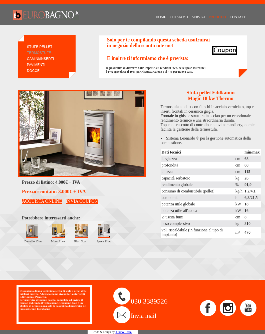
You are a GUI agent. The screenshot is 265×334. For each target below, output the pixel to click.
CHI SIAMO (179, 17)
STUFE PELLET (40, 47)
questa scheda (172, 39)
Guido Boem (123, 332)
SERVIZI (198, 17)
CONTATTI (238, 17)
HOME (161, 17)
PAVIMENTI (36, 65)
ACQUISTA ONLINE (42, 201)
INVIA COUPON (82, 201)
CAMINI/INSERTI (40, 59)
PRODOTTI (217, 17)
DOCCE (33, 71)
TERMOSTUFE (39, 53)
